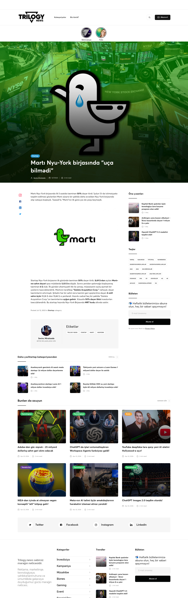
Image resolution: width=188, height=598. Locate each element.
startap (83, 332)
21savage (133, 278)
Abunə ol (164, 17)
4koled (132, 283)
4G (162, 278)
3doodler (154, 278)
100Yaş (132, 259)
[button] (60, 17)
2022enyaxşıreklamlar (138, 274)
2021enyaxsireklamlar (158, 264)
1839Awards (161, 259)
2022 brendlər (147, 269)
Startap (35, 156)
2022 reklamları (155, 274)
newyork (100, 332)
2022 (131, 269)
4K (167, 278)
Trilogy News (72, 332)
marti (92, 332)
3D (146, 278)
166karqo (140, 259)
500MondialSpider (145, 283)
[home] (32, 17)
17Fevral (151, 259)
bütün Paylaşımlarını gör (46, 341)
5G (156, 283)
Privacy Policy (150, 328)
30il (140, 278)
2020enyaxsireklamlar (138, 264)
